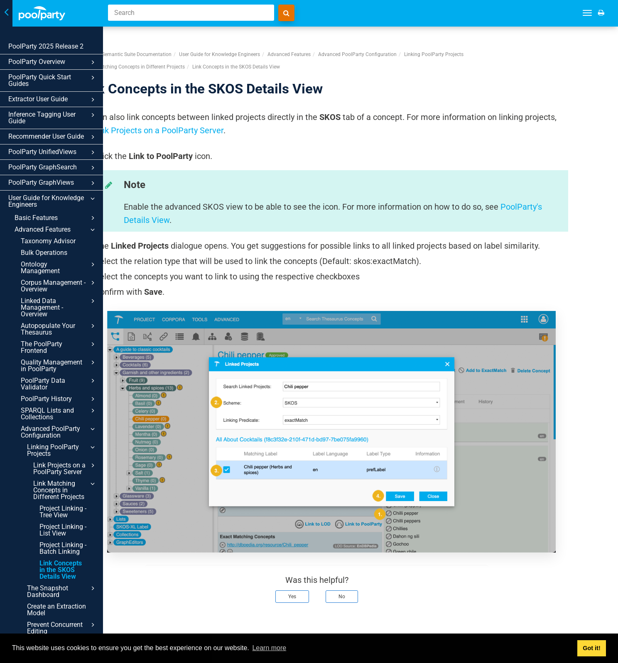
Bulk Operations (44, 253)
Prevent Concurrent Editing (62, 627)
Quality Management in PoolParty (59, 365)
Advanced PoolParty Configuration (59, 431)
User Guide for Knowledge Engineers (52, 201)
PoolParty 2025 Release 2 (45, 46)
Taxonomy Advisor (48, 241)
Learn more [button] (269, 647)
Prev (133, 625)
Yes (336, 583)
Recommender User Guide (52, 137)
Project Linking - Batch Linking (62, 548)
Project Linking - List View (62, 530)
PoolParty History (59, 399)
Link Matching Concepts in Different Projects (65, 490)
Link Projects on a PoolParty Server (65, 468)
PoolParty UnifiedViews (52, 152)
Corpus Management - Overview (59, 285)
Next (600, 625)
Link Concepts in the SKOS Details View (60, 569)
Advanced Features (56, 229)
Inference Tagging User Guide (52, 117)
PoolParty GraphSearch (52, 167)
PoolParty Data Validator (59, 383)
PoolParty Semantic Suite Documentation (168, 41)
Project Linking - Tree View (62, 511)
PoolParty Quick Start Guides (52, 80)
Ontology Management (59, 267)
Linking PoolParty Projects (62, 450)
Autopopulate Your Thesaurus (59, 328)
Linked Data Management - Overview (59, 307)
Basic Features (56, 218)
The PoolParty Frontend (59, 347)
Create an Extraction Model (56, 609)
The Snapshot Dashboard (62, 591)
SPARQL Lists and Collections (59, 413)
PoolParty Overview (52, 62)
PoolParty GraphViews (52, 183)
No (385, 583)
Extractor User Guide (52, 99)
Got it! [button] (591, 648)
